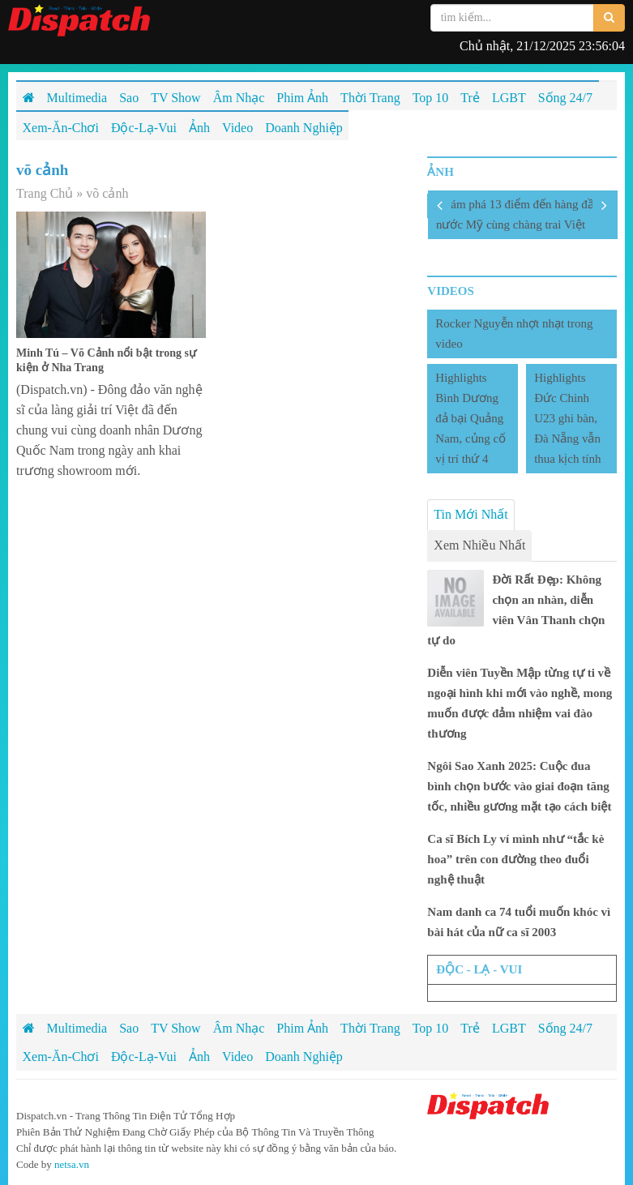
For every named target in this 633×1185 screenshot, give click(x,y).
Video (237, 1056)
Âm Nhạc (239, 1028)
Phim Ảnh (302, 1028)
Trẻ (470, 1028)
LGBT (509, 1028)
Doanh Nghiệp (304, 1056)
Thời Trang (370, 1028)
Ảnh (199, 1056)
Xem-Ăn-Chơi (61, 1056)
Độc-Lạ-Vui (144, 1056)
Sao (129, 1028)
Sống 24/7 (565, 1028)
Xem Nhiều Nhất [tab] (479, 545)
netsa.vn (71, 1164)
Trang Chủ (44, 193)
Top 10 (431, 1028)
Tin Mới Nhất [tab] (470, 514)
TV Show (176, 1028)
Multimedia (77, 1028)
